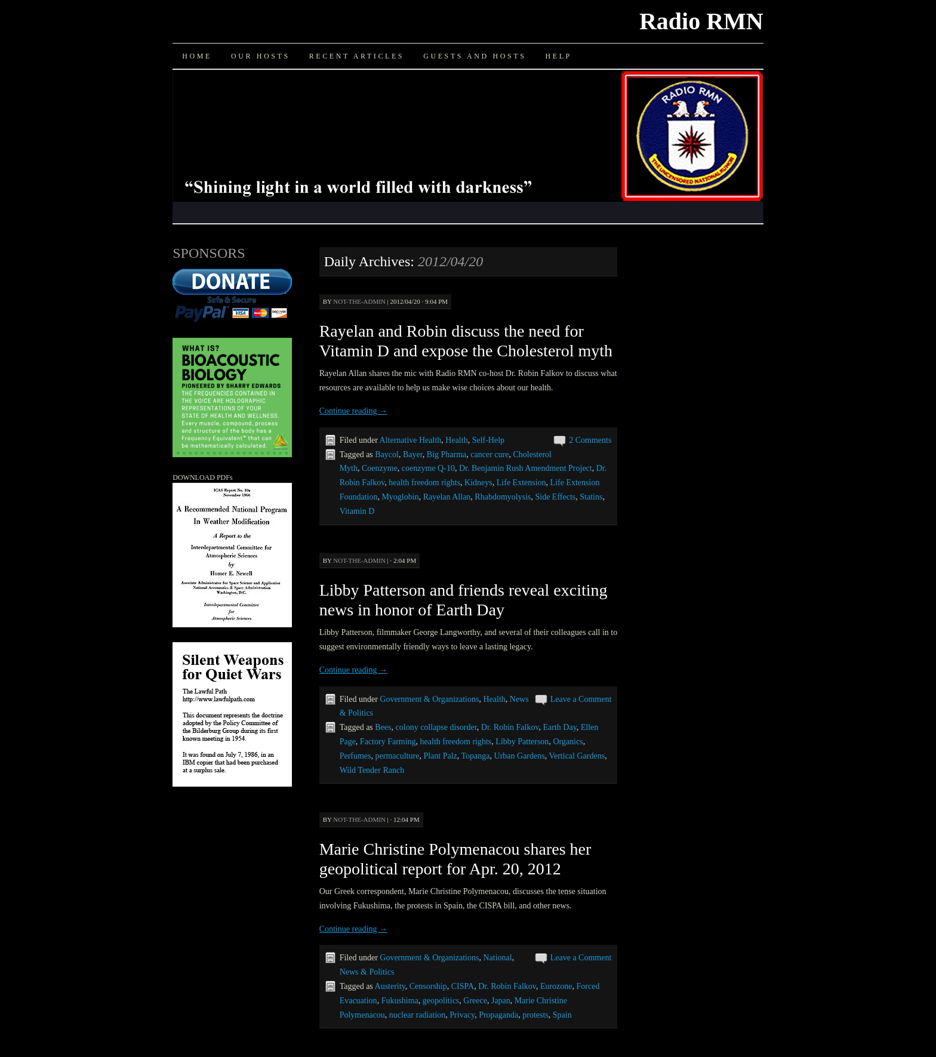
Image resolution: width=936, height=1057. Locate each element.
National (497, 957)
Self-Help (488, 440)
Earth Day (560, 727)
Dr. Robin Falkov (510, 727)
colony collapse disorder (436, 727)
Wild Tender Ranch (372, 770)
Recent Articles (356, 56)
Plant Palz (440, 755)
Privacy (462, 1014)
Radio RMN (701, 21)
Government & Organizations (429, 699)
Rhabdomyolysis (503, 496)
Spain (562, 1014)
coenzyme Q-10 (428, 468)
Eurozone (556, 986)
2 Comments (590, 440)
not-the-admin (359, 301)
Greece (475, 1000)
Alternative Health (411, 440)
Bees (383, 727)
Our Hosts (260, 56)
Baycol (387, 454)
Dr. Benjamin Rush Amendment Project (525, 468)
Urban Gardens (519, 755)
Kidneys (478, 482)
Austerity (390, 986)
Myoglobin (399, 496)
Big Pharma (447, 454)
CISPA (462, 986)
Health (456, 440)
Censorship (428, 986)
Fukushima (399, 1000)
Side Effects (555, 496)
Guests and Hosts (474, 56)
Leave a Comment (581, 699)
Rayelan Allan (447, 496)
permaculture (397, 755)
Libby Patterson (522, 741)
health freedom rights (424, 482)
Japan (500, 1000)
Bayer (413, 454)
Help (558, 56)
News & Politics (367, 971)
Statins (591, 496)
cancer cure (489, 454)
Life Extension (521, 482)
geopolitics (441, 1000)
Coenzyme (380, 468)
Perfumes (355, 755)
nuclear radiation (417, 1014)
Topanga (475, 755)
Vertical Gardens (577, 755)
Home (197, 56)
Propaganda (498, 1014)
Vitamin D (357, 511)
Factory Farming (388, 741)
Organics (568, 741)
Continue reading (353, 410)
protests (535, 1014)
